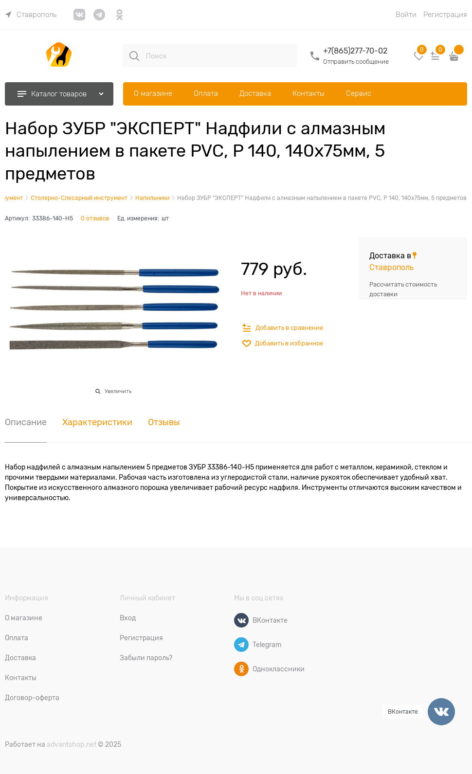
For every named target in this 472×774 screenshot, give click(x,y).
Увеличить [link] (118, 391)
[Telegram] (241, 644)
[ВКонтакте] (241, 620)
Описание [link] (26, 422)
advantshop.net (71, 744)
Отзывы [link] (164, 422)
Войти (406, 14)
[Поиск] (134, 56)
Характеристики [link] (97, 422)
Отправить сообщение (356, 61)
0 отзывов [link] (95, 218)
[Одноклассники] (241, 669)
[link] (30, 14)
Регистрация (445, 14)
